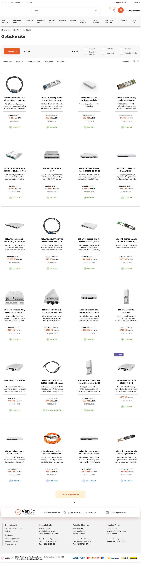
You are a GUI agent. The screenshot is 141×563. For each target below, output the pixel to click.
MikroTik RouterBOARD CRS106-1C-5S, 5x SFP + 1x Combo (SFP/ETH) (15, 171)
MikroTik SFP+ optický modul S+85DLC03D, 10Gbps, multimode (126, 100)
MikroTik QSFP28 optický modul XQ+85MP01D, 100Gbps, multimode (126, 453)
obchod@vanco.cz (118, 513)
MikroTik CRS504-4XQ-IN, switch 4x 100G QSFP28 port (89, 241)
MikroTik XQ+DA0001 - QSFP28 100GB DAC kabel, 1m (52, 383)
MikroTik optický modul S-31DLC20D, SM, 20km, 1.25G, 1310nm (51, 100)
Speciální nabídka (92, 53)
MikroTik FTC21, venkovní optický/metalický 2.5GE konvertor (89, 383)
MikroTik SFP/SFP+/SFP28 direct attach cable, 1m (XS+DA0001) (14, 100)
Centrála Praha (45, 525)
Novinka (110, 48)
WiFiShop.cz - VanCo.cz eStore (15, 11)
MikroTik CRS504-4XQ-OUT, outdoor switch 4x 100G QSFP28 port (52, 312)
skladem (92, 48)
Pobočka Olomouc (81, 525)
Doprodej (110, 53)
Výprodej (128, 48)
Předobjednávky (131, 53)
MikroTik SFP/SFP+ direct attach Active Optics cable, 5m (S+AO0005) (52, 453)
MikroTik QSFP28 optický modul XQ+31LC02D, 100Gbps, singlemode (126, 241)
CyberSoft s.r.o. (37, 559)
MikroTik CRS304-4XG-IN (14, 380)
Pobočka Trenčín (114, 525)
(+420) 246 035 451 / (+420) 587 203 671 (82, 513)
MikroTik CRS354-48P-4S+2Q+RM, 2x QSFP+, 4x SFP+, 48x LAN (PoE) (14, 241)
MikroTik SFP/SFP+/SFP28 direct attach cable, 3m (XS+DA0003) (52, 241)
